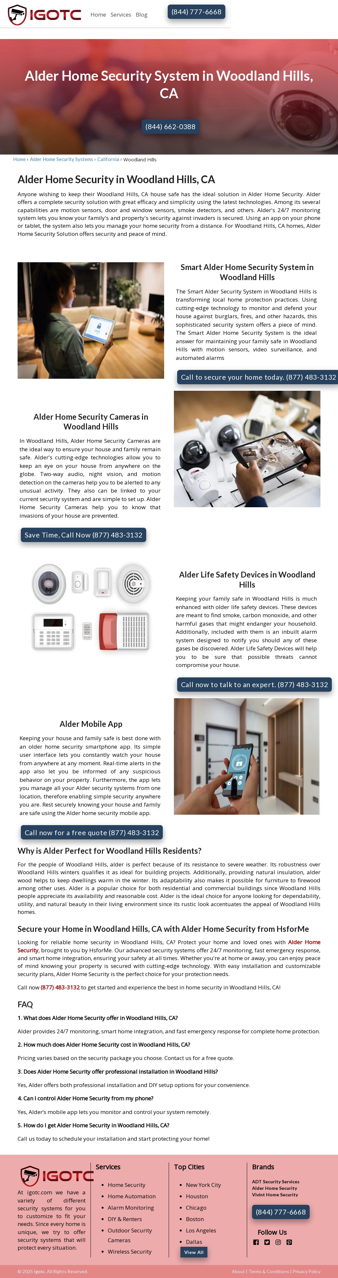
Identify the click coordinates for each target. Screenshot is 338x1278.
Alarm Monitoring (131, 1207)
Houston (197, 1196)
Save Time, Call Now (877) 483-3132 (84, 535)
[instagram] (276, 1242)
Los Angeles (201, 1230)
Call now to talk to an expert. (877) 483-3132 (254, 684)
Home (98, 14)
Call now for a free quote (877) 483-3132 (92, 832)
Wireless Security (130, 1251)
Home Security (127, 1185)
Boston (195, 1219)
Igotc (39, 1271)
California (108, 159)
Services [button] (121, 14)
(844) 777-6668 (197, 11)
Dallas (194, 1241)
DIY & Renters (125, 1219)
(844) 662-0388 (171, 126)
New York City (203, 1185)
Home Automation (132, 1196)
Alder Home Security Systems (61, 159)
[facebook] (253, 1242)
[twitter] (265, 1242)
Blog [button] (142, 14)
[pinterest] (287, 1242)
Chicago (196, 1207)
